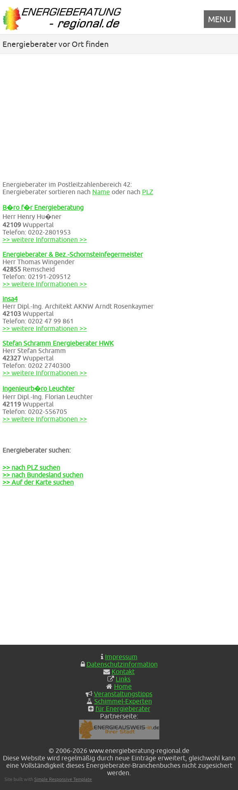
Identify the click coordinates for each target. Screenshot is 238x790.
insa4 (10, 298)
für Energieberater (123, 708)
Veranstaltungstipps (123, 693)
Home (123, 686)
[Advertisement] (119, 115)
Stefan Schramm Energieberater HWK (58, 343)
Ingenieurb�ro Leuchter (38, 388)
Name (101, 191)
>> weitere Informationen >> (44, 239)
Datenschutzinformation (122, 664)
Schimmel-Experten (123, 701)
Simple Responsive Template (63, 779)
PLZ (147, 191)
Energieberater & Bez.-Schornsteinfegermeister (72, 254)
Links (123, 679)
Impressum (121, 656)
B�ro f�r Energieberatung (43, 207)
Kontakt (123, 671)
